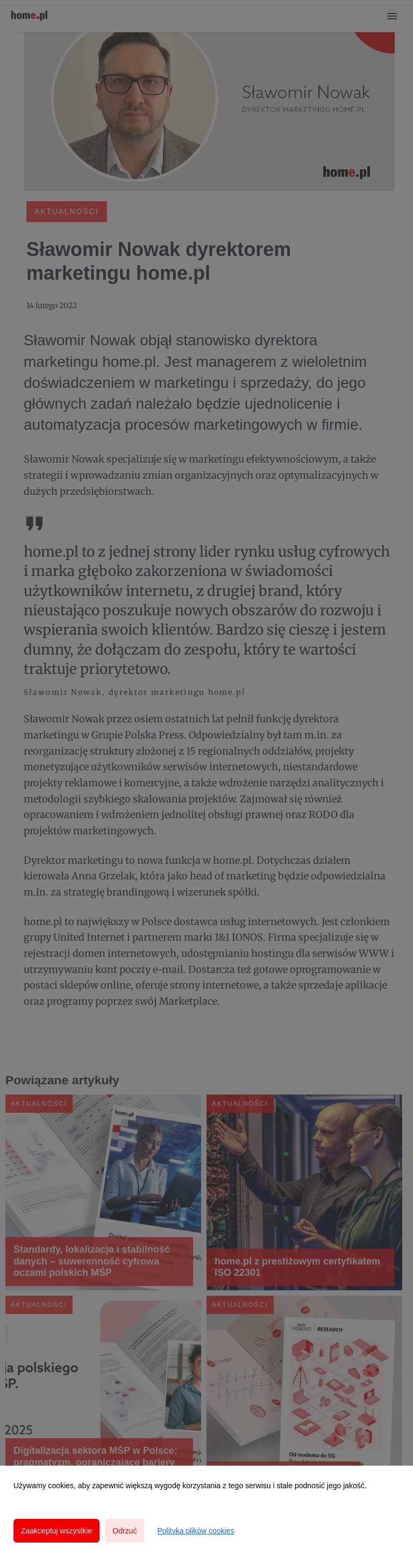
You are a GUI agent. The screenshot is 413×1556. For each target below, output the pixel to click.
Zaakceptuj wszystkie (56, 1530)
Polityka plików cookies (195, 1530)
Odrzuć (124, 1530)
